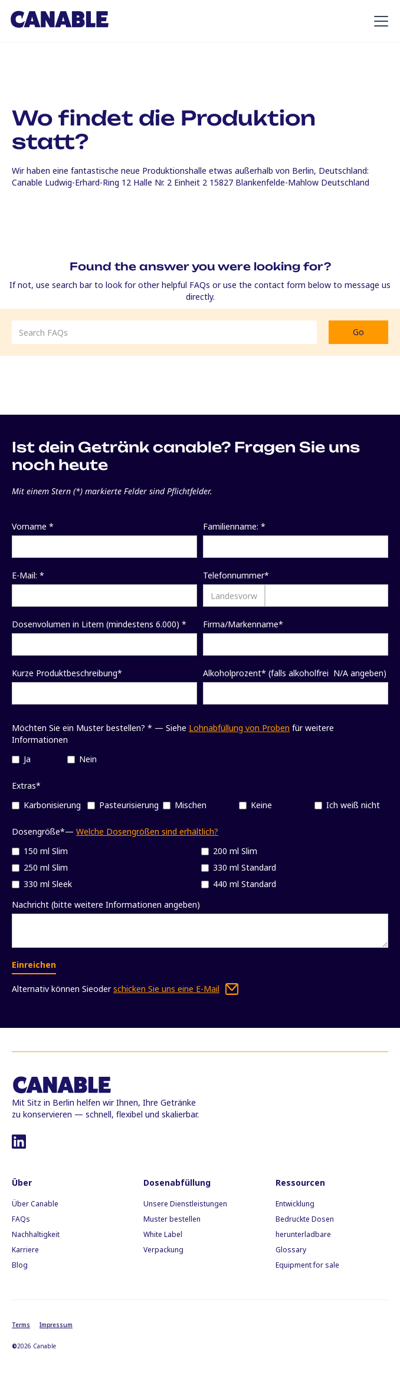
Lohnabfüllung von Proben (239, 727)
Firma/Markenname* (243, 624)
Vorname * (33, 526)
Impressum (56, 1325)
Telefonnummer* (236, 575)
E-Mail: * (28, 575)
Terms (21, 1325)
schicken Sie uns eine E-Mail (166, 988)
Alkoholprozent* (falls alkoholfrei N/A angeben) (294, 673)
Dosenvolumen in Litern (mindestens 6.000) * (99, 624)
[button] (379, 21)
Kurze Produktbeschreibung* (67, 673)
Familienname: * (234, 526)
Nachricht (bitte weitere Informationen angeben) (106, 904)
